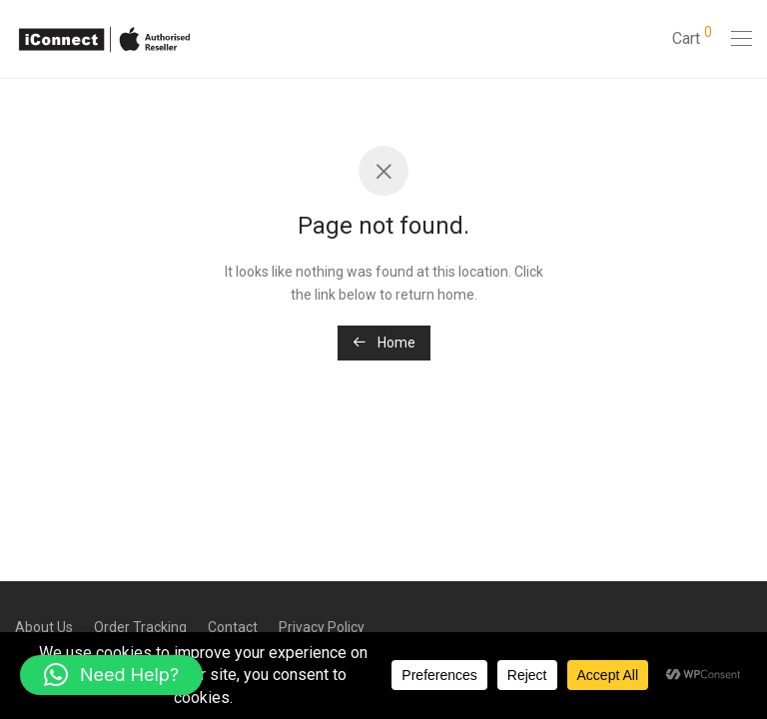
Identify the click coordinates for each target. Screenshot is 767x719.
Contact (233, 627)
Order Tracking (140, 627)
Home (384, 343)
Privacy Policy (322, 627)
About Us (44, 627)
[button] (111, 675)
